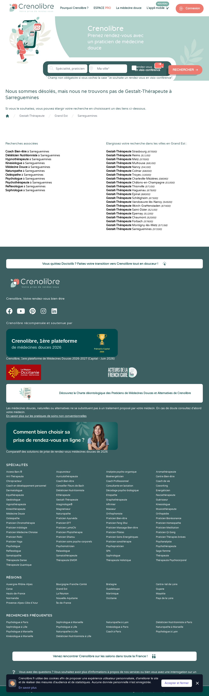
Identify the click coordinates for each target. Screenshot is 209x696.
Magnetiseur (63, 509)
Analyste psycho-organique (121, 471)
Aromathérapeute (166, 471)
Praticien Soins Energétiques (122, 537)
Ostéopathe (13, 518)
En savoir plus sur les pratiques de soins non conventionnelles (46, 416)
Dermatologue (14, 490)
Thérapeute (162, 555)
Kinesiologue (163, 504)
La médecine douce (128, 8)
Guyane (160, 589)
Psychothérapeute (166, 546)
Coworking (162, 485)
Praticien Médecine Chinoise (22, 532)
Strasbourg (131, 151)
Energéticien (163, 490)
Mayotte (160, 593)
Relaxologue (63, 551)
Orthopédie (162, 513)
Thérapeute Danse (16, 560)
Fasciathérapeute (165, 495)
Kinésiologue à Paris (117, 627)
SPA (108, 551)
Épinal (128, 194)
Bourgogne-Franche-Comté (71, 584)
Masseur (111, 509)
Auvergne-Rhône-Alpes (19, 584)
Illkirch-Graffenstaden (138, 206)
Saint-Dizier (131, 209)
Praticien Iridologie (16, 527)
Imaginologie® (64, 504)
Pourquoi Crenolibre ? (74, 8)
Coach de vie (163, 481)
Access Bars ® (14, 471)
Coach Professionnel (117, 481)
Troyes (128, 174)
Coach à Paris (113, 631)
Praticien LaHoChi (66, 527)
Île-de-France (63, 603)
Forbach (129, 221)
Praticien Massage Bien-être (122, 527)
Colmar (128, 171)
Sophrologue (113, 555)
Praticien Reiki (14, 537)
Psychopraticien (115, 546)
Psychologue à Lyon (167, 631)
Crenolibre (14, 299)
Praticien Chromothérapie (20, 523)
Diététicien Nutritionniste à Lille (73, 636)
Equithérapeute (15, 495)
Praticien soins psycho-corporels (74, 541)
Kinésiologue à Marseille (19, 636)
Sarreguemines (87, 116)
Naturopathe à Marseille (169, 627)
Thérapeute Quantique (19, 565)
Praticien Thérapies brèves (171, 537)
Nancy (128, 167)
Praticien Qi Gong (165, 532)
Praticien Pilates (115, 532)
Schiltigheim (132, 198)
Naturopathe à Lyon (117, 622)
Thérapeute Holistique (118, 560)
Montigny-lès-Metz (136, 225)
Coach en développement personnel (26, 485)
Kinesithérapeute (15, 509)
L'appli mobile (158, 8)
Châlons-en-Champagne (140, 182)
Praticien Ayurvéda (66, 518)
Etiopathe (111, 495)
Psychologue (13, 546)
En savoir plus (28, 687)
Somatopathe (13, 555)
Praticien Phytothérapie (69, 532)
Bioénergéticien (115, 476)
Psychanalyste (164, 541)
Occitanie (111, 598)
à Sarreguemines (27, 151)
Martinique (112, 593)
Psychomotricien (65, 546)
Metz (127, 159)
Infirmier (111, 504)
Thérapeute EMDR (66, 560)
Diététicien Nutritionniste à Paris (174, 622)
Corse (9, 589)
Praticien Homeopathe (168, 523)
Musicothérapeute (166, 509)
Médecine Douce (15, 513)
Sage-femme (163, 551)
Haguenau (131, 190)
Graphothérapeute (116, 499)
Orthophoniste (114, 513)
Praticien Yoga (14, 541)
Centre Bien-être (165, 476)
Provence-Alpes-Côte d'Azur (22, 603)
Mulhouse (130, 163)
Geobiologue (13, 499)
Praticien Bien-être (116, 518)
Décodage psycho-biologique (122, 490)
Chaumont (131, 217)
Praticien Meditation (167, 527)
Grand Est (61, 116)
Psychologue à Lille (66, 627)
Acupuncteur (63, 471)
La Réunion (62, 593)
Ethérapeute (63, 495)
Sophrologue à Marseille (69, 622)
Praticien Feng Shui (116, 523)
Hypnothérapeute (16, 504)
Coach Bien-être (65, 481)
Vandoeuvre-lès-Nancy (139, 202)
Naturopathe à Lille (67, 631)
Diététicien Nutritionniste (70, 490)
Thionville (130, 186)
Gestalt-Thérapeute (32, 116)
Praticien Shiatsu (65, 537)
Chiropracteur (14, 481)
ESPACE (102, 8)
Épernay (129, 213)
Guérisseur (162, 499)
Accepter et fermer (177, 683)
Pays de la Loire (164, 598)
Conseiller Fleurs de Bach (70, 485)
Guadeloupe (113, 589)
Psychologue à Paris (17, 622)
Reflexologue (13, 551)
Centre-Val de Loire (166, 584)
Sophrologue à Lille (16, 627)
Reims (128, 155)
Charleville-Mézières (137, 178)
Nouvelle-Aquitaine (67, 598)
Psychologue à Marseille (19, 631)
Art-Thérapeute (15, 476)
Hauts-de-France (15, 593)
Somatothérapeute (66, 555)
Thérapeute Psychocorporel (171, 560)
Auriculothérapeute (67, 476)
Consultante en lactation (119, 485)
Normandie (12, 598)
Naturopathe (63, 513)
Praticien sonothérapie (118, 541)
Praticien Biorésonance (168, 518)
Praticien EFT (63, 523)
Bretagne (111, 584)
